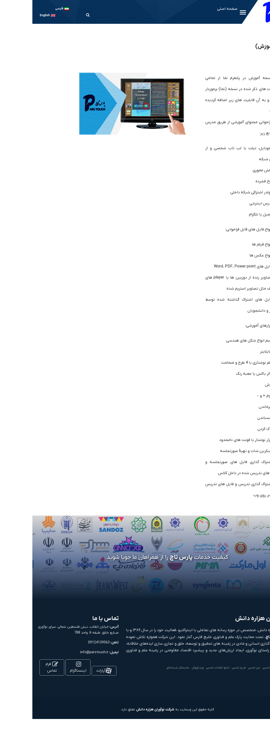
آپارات (71, 671)
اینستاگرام (46, 668)
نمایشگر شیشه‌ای (145, 668)
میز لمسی (222, 668)
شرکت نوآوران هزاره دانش (123, 709)
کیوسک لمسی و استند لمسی (248, 668)
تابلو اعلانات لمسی (185, 668)
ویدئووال (165, 668)
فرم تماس (19, 667)
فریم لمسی (206, 668)
